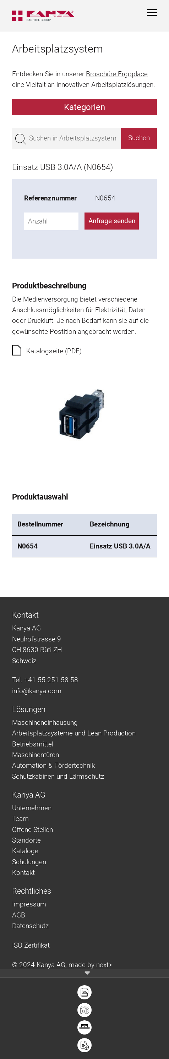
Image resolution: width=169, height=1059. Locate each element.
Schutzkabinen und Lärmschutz (58, 776)
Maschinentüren (35, 755)
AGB (18, 915)
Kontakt (23, 872)
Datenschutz (30, 926)
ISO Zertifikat (31, 945)
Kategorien (84, 107)
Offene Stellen (32, 830)
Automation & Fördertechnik (53, 765)
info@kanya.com (36, 691)
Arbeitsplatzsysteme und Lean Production (74, 733)
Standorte (26, 840)
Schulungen (29, 862)
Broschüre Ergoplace (117, 74)
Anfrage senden (111, 221)
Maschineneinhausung (45, 722)
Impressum (29, 904)
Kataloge (25, 851)
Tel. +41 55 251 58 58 (45, 680)
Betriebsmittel (32, 744)
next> (104, 965)
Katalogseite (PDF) (54, 351)
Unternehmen (31, 808)
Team (20, 819)
